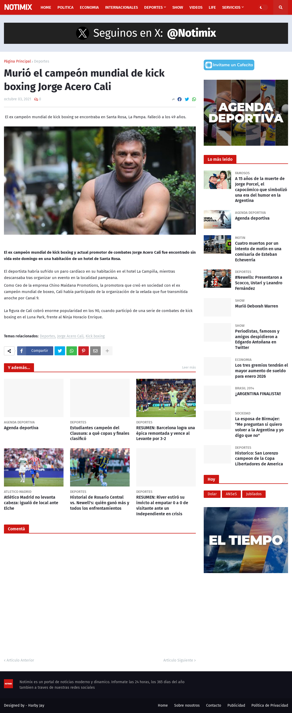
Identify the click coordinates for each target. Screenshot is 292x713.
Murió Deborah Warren (256, 306)
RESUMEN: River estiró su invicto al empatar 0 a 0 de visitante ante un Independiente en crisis (162, 505)
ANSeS (231, 494)
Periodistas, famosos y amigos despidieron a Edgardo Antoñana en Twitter (257, 339)
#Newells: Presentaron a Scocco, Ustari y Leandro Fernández (258, 283)
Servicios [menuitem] (231, 7)
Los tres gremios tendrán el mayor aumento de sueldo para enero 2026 (261, 371)
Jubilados (254, 494)
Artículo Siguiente (178, 660)
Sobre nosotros (187, 705)
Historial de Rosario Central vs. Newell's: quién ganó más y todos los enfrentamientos (99, 503)
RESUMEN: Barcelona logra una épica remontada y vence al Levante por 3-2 (165, 433)
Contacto (213, 705)
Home (163, 705)
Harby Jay (36, 705)
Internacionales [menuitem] (121, 7)
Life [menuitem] (212, 7)
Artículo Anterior (20, 660)
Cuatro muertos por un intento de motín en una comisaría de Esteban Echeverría (258, 251)
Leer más (189, 367)
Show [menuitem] (177, 7)
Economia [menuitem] (89, 7)
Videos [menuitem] (195, 7)
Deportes (41, 61)
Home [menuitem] (46, 7)
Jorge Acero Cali (70, 336)
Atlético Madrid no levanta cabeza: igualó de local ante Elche (31, 503)
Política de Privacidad (269, 705)
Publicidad (236, 705)
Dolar (212, 494)
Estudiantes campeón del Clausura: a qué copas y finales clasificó (99, 433)
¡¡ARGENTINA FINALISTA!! (258, 393)
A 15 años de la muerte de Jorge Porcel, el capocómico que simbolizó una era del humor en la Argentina (261, 189)
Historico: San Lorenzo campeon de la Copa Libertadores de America (259, 459)
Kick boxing (95, 336)
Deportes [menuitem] (153, 7)
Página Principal (17, 61)
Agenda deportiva (21, 427)
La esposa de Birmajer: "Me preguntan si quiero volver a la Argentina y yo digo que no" (259, 427)
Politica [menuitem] (65, 7)
